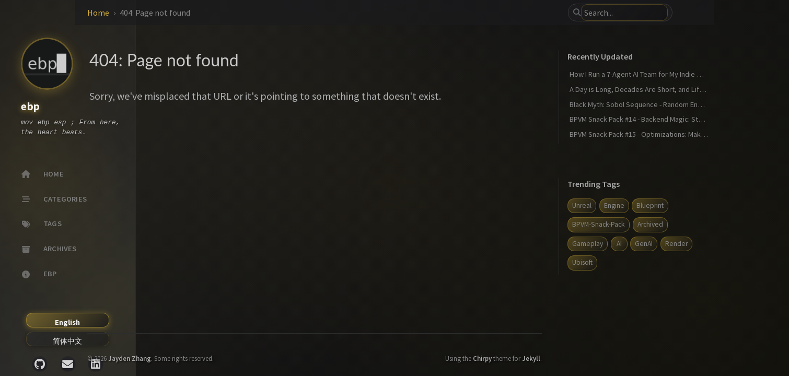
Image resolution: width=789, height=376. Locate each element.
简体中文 (67, 341)
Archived (709, 224)
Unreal (641, 205)
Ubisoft (676, 262)
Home (184, 12)
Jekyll (590, 351)
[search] (674, 12)
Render (642, 262)
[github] (39, 364)
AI (677, 243)
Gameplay (646, 243)
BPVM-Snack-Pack (657, 224)
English (67, 322)
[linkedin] (95, 364)
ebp (30, 106)
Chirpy (541, 351)
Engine (673, 205)
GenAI (703, 243)
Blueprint (709, 205)
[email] (68, 364)
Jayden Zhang (215, 351)
